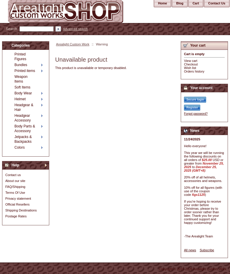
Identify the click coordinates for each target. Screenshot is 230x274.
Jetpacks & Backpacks (23, 139)
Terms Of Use (15, 192)
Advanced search (75, 29)
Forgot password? (196, 113)
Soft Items (22, 87)
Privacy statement (18, 198)
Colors (19, 147)
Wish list (190, 68)
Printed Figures (20, 56)
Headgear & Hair (23, 107)
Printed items (24, 71)
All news (190, 250)
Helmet (20, 99)
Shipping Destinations (21, 210)
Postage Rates (16, 216)
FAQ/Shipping (15, 186)
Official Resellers (17, 204)
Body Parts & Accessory (24, 128)
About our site (15, 181)
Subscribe (207, 250)
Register (192, 107)
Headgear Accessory (22, 118)
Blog (179, 3)
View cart (190, 61)
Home (162, 3)
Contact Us (216, 3)
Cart (196, 3)
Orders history (194, 71)
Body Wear (23, 93)
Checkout (191, 64)
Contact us (13, 175)
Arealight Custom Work (72, 44)
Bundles (20, 65)
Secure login (195, 99)
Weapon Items (20, 79)
